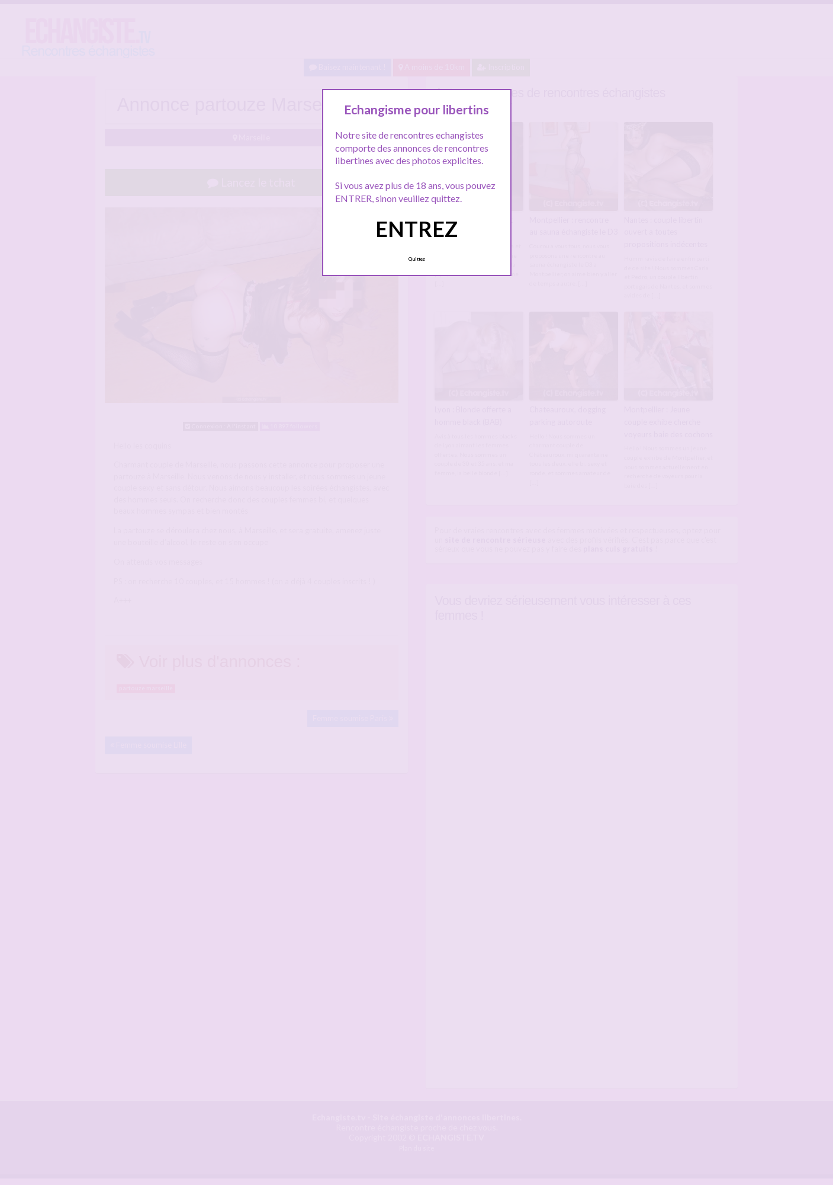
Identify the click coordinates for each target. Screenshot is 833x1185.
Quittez (416, 259)
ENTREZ (416, 229)
